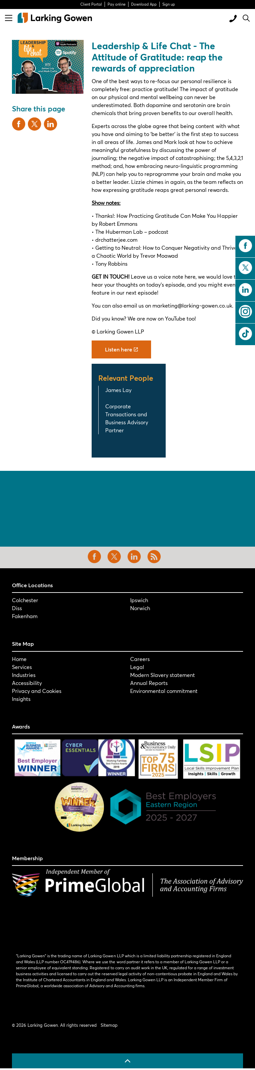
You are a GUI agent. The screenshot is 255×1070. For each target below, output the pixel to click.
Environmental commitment (164, 690)
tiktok (245, 333)
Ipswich (139, 600)
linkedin (245, 289)
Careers (140, 658)
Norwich (140, 607)
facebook (245, 245)
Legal (137, 666)
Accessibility (27, 682)
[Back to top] (127, 1060)
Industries (24, 674)
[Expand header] (8, 18)
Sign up (168, 4)
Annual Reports (149, 682)
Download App (144, 4)
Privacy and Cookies (36, 690)
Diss (17, 607)
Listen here (121, 349)
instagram (245, 311)
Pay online (117, 4)
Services (22, 666)
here (190, 276)
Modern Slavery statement (162, 674)
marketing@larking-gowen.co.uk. (192, 305)
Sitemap (109, 1025)
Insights (21, 698)
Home (19, 658)
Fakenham (25, 615)
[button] (48, 67)
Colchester (25, 600)
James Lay (118, 389)
